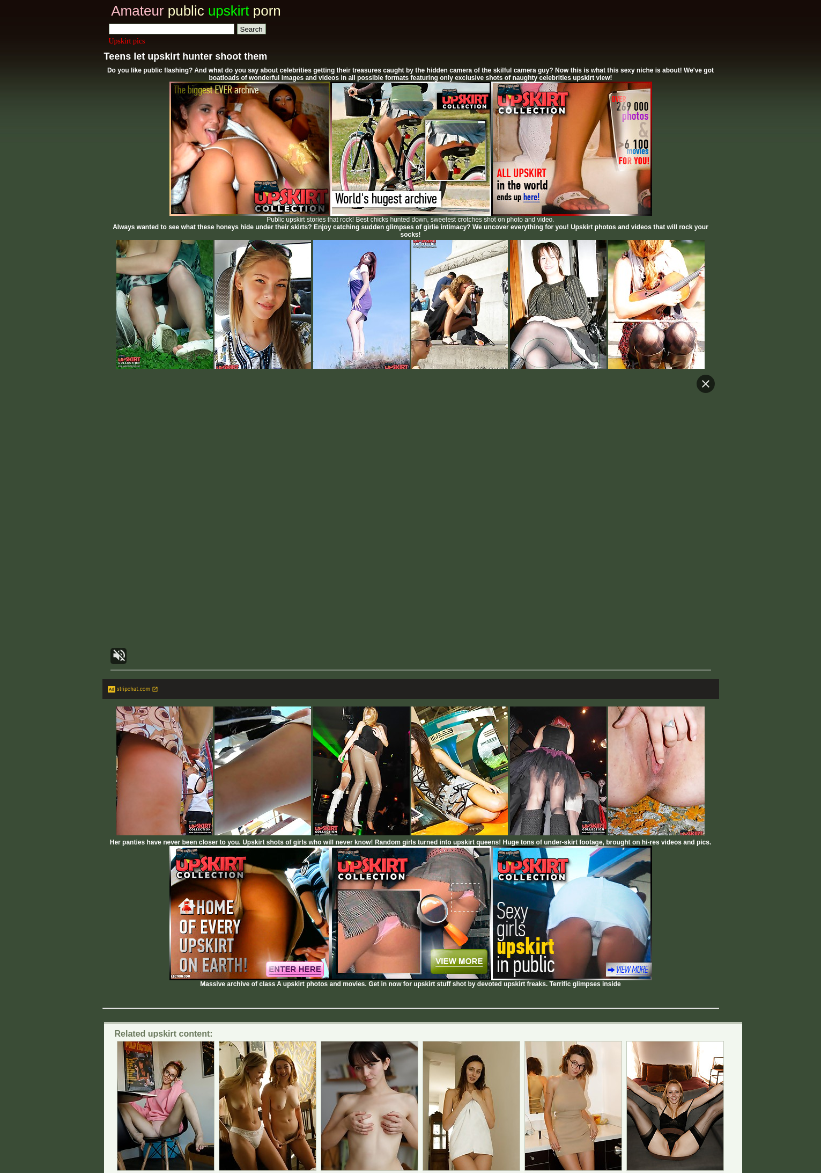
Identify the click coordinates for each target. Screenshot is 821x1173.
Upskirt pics (127, 41)
